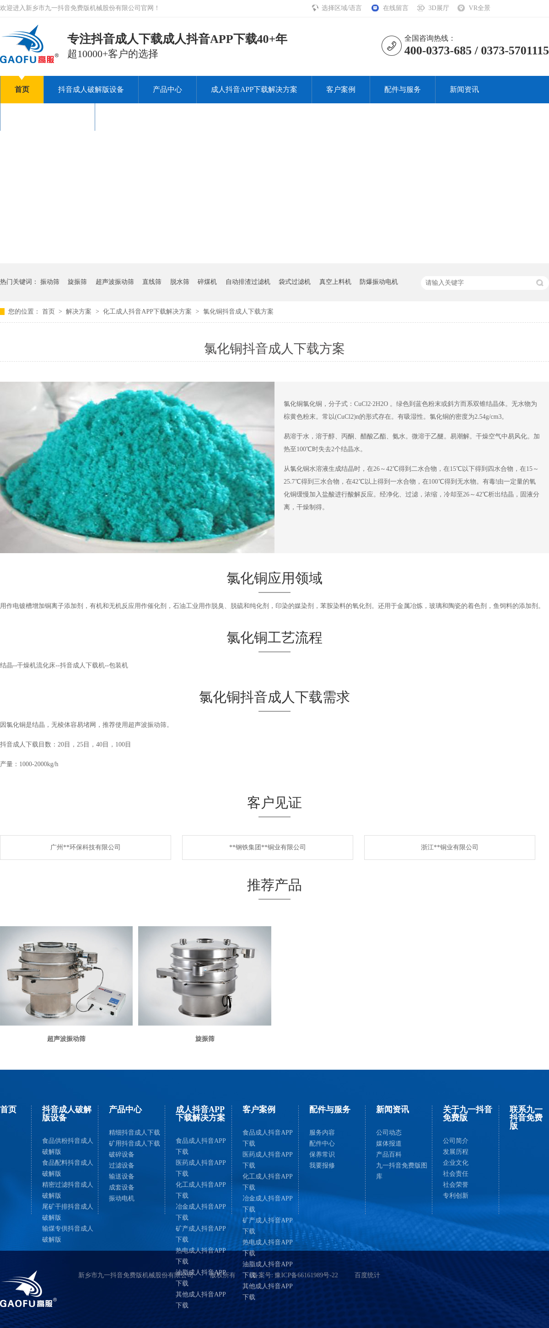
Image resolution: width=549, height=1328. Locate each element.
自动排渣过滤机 (248, 281)
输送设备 (122, 1176)
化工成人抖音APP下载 (201, 1190)
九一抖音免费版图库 (401, 1171)
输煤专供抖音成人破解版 (67, 1234)
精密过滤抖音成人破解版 (67, 1190)
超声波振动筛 (115, 281)
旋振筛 (77, 281)
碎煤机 (207, 281)
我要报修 (322, 1165)
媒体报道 (389, 1143)
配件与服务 (402, 89)
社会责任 (455, 1173)
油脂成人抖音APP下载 (201, 1278)
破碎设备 (122, 1154)
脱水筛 (179, 281)
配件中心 (322, 1143)
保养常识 (322, 1154)
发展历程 (455, 1151)
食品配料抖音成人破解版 (67, 1168)
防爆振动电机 (379, 281)
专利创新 (455, 1195)
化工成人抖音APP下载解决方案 (148, 311)
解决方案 (79, 311)
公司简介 (455, 1140)
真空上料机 (335, 281)
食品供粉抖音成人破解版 (67, 1146)
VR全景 (479, 8)
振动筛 (49, 281)
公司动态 (389, 1132)
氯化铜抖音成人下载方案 (238, 311)
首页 (22, 89)
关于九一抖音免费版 (48, 117)
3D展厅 (438, 8)
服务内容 (322, 1132)
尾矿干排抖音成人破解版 (67, 1212)
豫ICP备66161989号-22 (306, 1275)
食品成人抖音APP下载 (201, 1146)
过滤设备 (122, 1165)
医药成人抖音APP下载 (201, 1168)
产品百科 (389, 1154)
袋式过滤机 (295, 281)
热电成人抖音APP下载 (201, 1256)
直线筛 (151, 281)
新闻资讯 (464, 89)
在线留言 (396, 8)
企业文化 (455, 1162)
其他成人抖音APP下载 (201, 1300)
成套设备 (122, 1187)
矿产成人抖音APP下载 (201, 1234)
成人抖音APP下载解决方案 (254, 89)
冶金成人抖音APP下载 (201, 1212)
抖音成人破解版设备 (91, 89)
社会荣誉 (455, 1184)
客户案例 (340, 89)
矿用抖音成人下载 (134, 1143)
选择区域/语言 (342, 8)
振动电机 (122, 1198)
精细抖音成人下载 (134, 1132)
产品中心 (167, 89)
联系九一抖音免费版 (142, 117)
